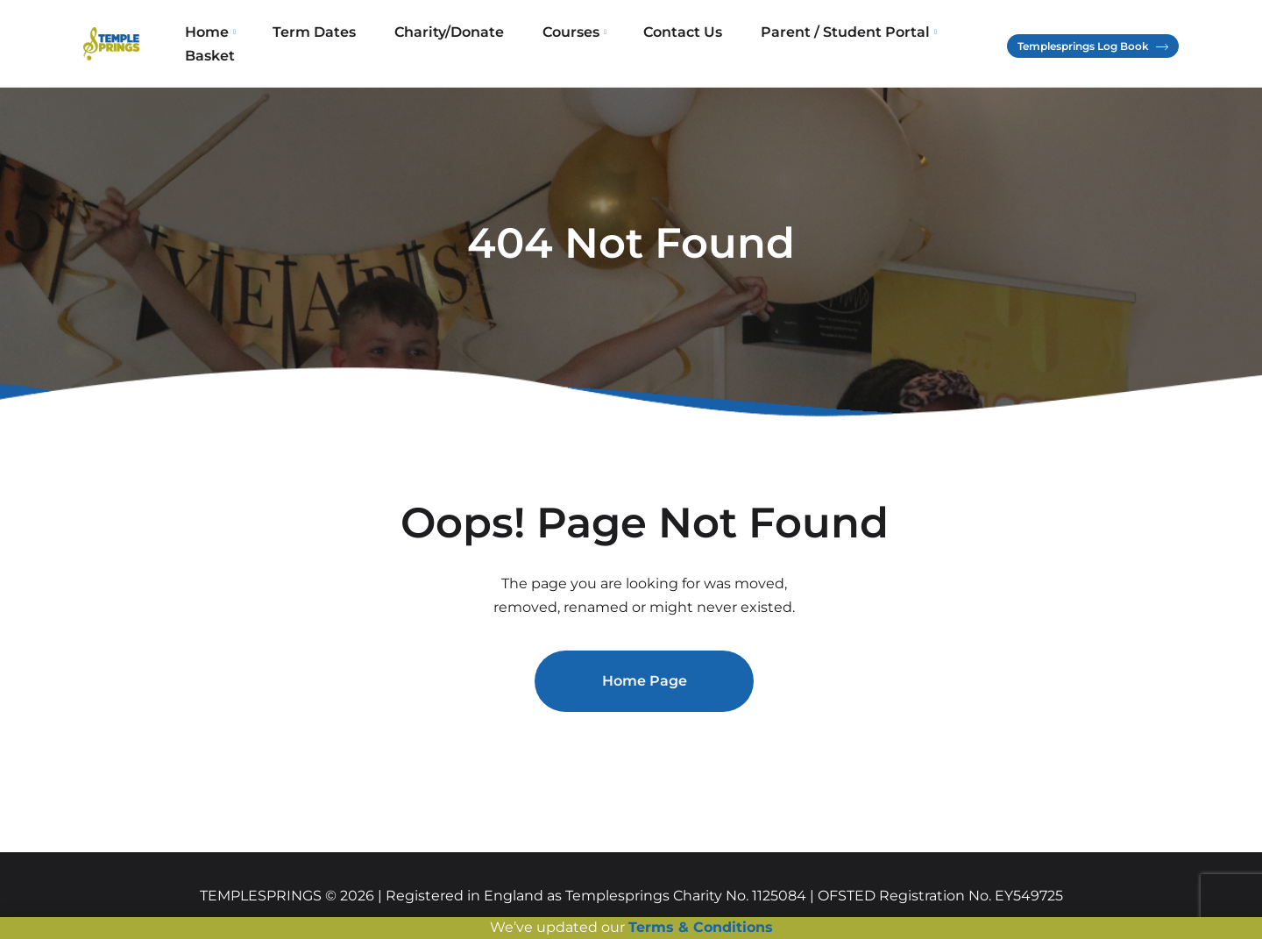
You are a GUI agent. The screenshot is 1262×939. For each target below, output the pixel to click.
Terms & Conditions (700, 927)
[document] (631, 469)
